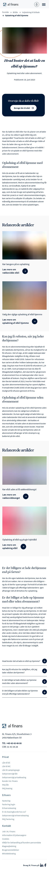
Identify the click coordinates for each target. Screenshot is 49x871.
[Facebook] (45, 865)
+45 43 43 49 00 (14, 743)
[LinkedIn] (41, 865)
